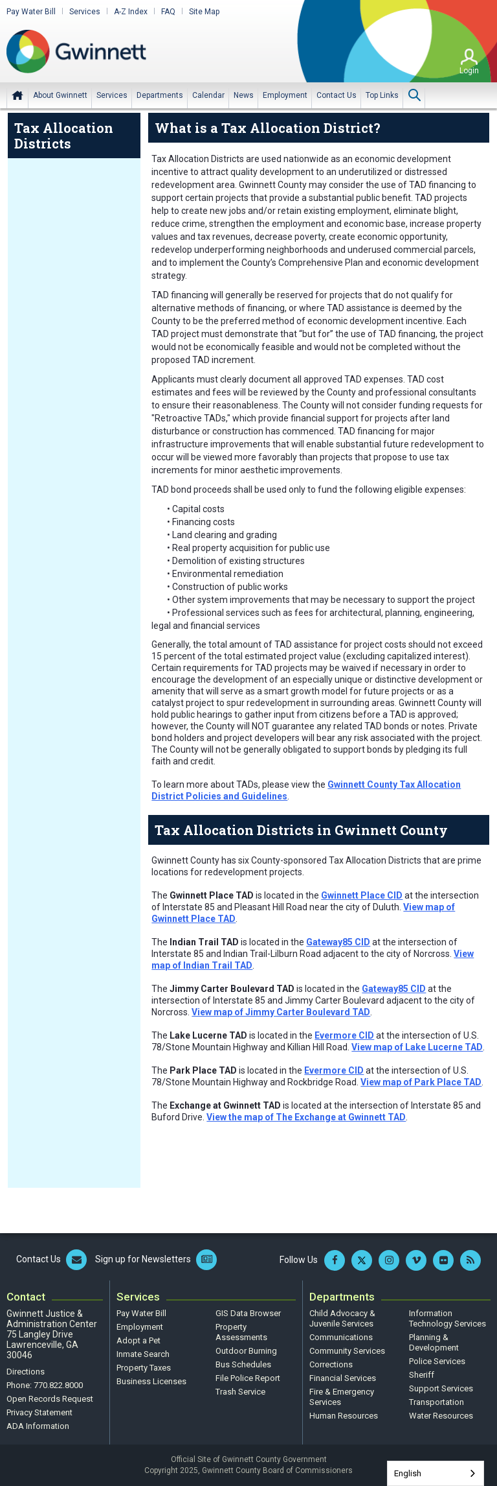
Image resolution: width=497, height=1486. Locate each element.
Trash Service (240, 1392)
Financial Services (342, 1378)
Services (84, 11)
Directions (25, 1371)
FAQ (168, 11)
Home (17, 95)
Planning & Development (434, 1342)
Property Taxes (143, 1368)
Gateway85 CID (338, 942)
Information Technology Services (447, 1318)
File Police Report (247, 1378)
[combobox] (435, 1473)
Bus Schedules (243, 1364)
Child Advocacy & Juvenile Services (342, 1318)
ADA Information (37, 1426)
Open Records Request (49, 1399)
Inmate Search (143, 1354)
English (407, 1473)
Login (469, 70)
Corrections (331, 1364)
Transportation (436, 1402)
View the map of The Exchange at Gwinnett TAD (306, 1117)
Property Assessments (241, 1332)
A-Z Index (131, 11)
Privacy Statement (39, 1412)
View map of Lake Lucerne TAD (417, 1047)
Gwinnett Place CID (362, 895)
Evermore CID (344, 1035)
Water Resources (441, 1416)
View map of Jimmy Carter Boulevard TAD (281, 1012)
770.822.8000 (58, 1385)
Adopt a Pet (138, 1340)
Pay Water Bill (31, 11)
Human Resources (343, 1416)
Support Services (441, 1388)
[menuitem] (60, 95)
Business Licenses (151, 1381)
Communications (341, 1337)
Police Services (437, 1361)
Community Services (347, 1351)
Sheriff (421, 1375)
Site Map (204, 11)
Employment (139, 1327)
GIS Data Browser (248, 1313)
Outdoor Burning (246, 1351)
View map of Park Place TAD (420, 1082)
